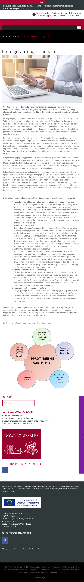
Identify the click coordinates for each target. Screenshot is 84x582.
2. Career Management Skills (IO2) (17, 418)
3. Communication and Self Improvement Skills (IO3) (25, 421)
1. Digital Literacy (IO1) (12, 415)
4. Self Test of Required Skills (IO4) (17, 423)
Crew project (16, 22)
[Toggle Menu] (79, 27)
